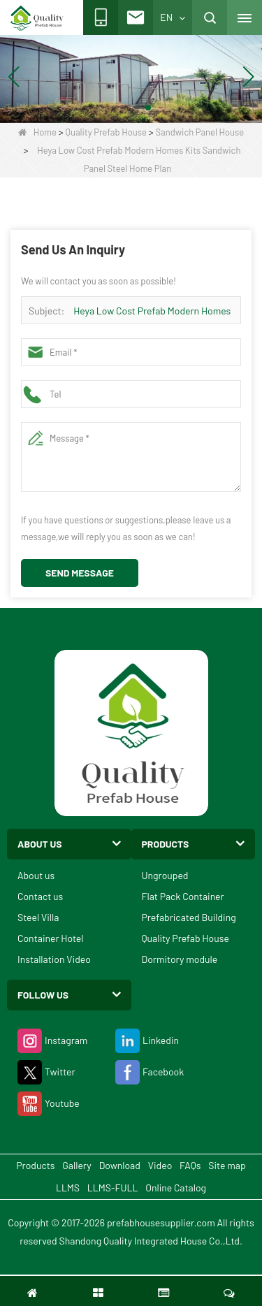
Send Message (79, 573)
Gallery (76, 1165)
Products (35, 1165)
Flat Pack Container (183, 896)
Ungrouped (165, 875)
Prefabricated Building (189, 917)
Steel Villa (38, 917)
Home (37, 132)
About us (35, 875)
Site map (226, 1165)
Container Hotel (50, 938)
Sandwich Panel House (200, 132)
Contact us (40, 896)
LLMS (68, 1187)
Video (160, 1165)
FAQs (190, 1165)
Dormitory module (180, 959)
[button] (114, 107)
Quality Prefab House (106, 132)
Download (119, 1165)
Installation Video (54, 959)
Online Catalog (175, 1187)
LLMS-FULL (112, 1187)
